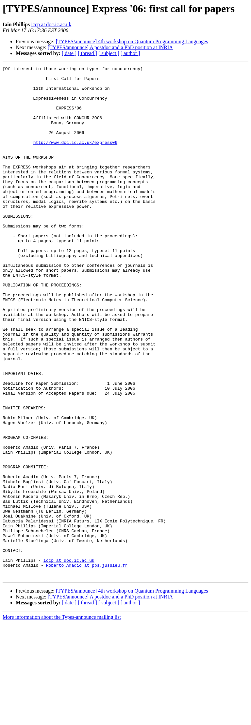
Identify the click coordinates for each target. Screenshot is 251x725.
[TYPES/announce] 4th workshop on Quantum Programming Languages (132, 41)
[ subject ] (108, 53)
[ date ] (69, 53)
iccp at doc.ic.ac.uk (51, 24)
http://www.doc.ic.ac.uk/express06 (75, 158)
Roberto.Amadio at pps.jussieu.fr (87, 665)
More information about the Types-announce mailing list (62, 719)
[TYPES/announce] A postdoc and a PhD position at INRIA (110, 47)
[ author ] (130, 53)
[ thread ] (87, 53)
